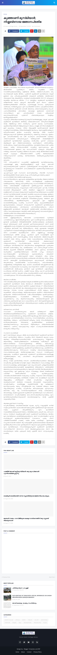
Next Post (51, 577)
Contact (29, 652)
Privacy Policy (38, 652)
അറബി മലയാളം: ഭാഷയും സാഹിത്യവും (24, 603)
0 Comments (36, 26)
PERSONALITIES (37, 622)
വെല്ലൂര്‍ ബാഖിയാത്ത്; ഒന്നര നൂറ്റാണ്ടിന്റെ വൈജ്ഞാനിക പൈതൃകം (26, 496)
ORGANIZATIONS (27, 622)
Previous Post (6, 577)
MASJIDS (14, 622)
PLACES (45, 622)
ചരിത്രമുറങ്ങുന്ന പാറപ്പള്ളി (20, 588)
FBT (39, 649)
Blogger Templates (29, 649)
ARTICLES (17, 620)
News (20, 622)
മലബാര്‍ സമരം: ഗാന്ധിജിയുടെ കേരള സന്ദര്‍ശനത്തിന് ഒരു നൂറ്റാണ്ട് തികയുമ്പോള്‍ (26, 519)
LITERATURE (7, 622)
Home (5, 14)
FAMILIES (30, 620)
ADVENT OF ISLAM (9, 620)
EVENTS (24, 620)
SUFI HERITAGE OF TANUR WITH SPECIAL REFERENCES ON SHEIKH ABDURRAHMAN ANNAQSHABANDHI (32, 596)
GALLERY (37, 620)
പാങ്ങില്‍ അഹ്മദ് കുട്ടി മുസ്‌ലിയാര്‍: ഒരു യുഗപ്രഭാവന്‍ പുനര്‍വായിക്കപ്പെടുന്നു (21, 472)
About (23, 652)
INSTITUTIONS (44, 620)
